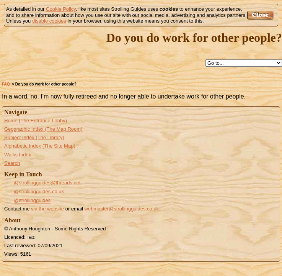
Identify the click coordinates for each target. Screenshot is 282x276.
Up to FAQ (137, 63)
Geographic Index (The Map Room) (43, 129)
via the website (47, 209)
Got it (261, 15)
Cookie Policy (61, 9)
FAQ (6, 84)
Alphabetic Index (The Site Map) (39, 146)
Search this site (154, 63)
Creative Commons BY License (51, 236)
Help (119, 63)
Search (12, 163)
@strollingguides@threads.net (47, 183)
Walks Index (17, 155)
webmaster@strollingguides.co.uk (122, 209)
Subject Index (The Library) (34, 137)
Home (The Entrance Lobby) (35, 120)
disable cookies (49, 21)
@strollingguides (32, 200)
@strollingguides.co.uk (39, 191)
